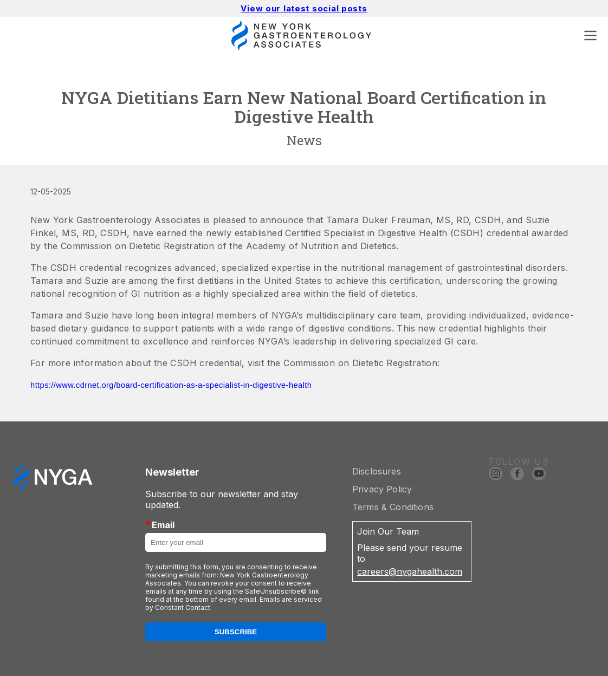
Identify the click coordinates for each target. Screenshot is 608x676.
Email (159, 524)
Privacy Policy (382, 489)
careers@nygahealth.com (409, 571)
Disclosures (376, 471)
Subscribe (236, 632)
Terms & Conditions (393, 507)
